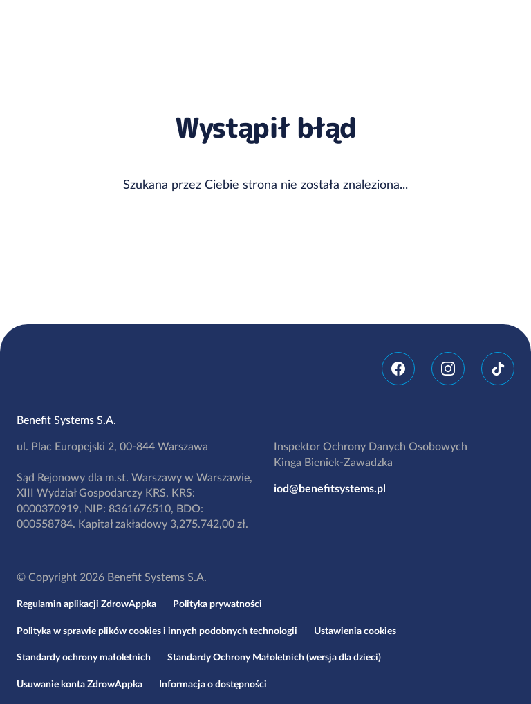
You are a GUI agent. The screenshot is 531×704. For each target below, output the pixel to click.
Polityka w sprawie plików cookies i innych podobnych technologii (157, 631)
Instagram (448, 368)
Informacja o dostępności (213, 684)
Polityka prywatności (217, 604)
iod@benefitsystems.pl (330, 488)
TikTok (497, 368)
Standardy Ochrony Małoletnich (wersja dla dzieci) (274, 658)
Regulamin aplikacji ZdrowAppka (86, 604)
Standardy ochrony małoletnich (84, 658)
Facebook (398, 368)
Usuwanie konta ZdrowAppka (79, 684)
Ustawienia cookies (355, 631)
